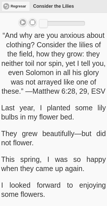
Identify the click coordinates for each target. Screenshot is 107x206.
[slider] (43, 23)
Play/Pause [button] (23, 22)
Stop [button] (32, 22)
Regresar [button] (18, 6)
